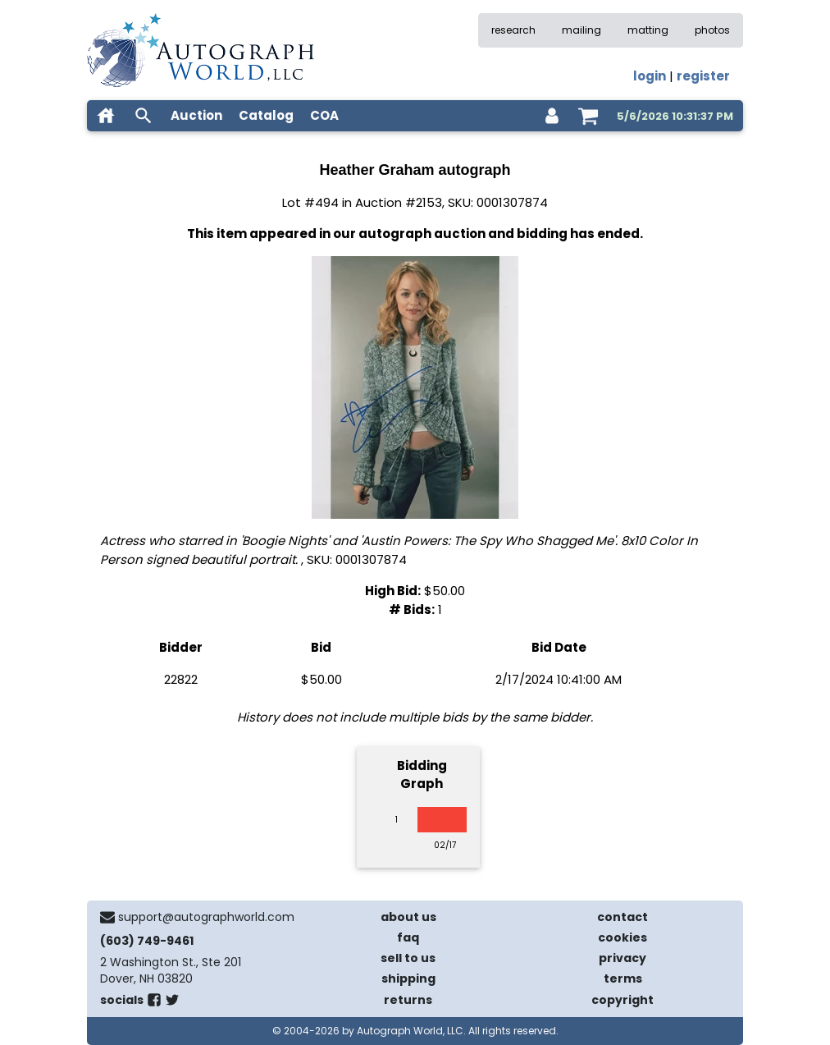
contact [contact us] (622, 917)
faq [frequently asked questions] (408, 937)
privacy (622, 958)
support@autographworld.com (206, 917)
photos (712, 30)
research (513, 30)
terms (623, 978)
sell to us (408, 958)
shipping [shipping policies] (408, 978)
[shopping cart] (588, 116)
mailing (581, 30)
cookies (622, 937)
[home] (105, 116)
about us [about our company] (408, 917)
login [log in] (649, 76)
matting (647, 30)
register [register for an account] (703, 76)
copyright (622, 1000)
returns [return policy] (408, 1000)
